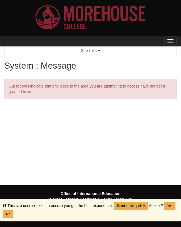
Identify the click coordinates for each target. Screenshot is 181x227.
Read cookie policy (131, 206)
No (8, 214)
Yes (170, 206)
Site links (90, 50)
